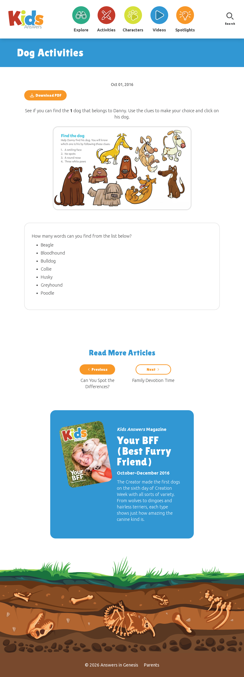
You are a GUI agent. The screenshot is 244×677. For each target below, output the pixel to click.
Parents (151, 664)
